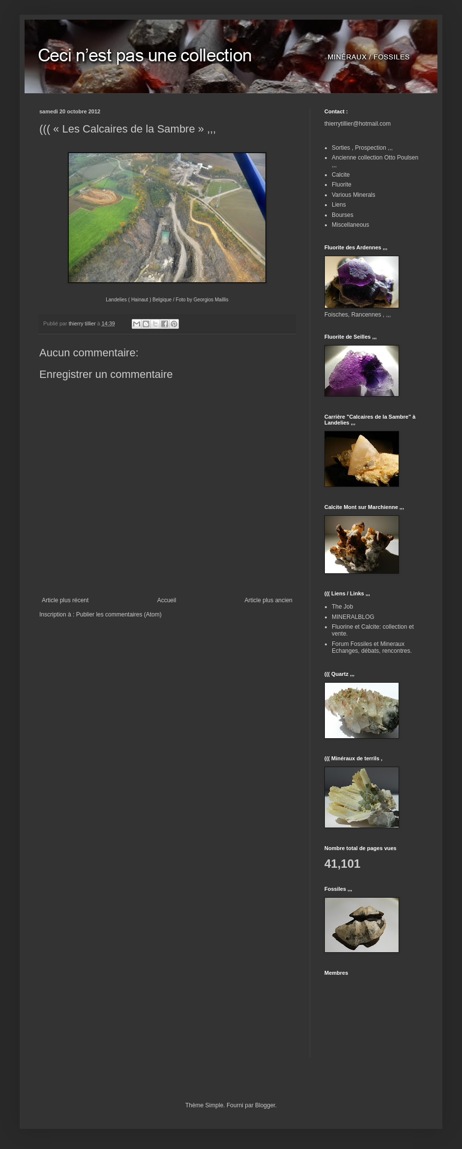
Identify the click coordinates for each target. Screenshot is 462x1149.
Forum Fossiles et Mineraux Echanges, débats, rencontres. (372, 647)
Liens (339, 204)
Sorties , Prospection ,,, (362, 147)
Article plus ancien (268, 600)
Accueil (166, 600)
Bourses (342, 215)
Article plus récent (65, 600)
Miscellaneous (350, 224)
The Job (342, 606)
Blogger (265, 1105)
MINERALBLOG (353, 617)
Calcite (341, 174)
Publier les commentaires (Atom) (119, 614)
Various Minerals (353, 194)
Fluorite (341, 184)
